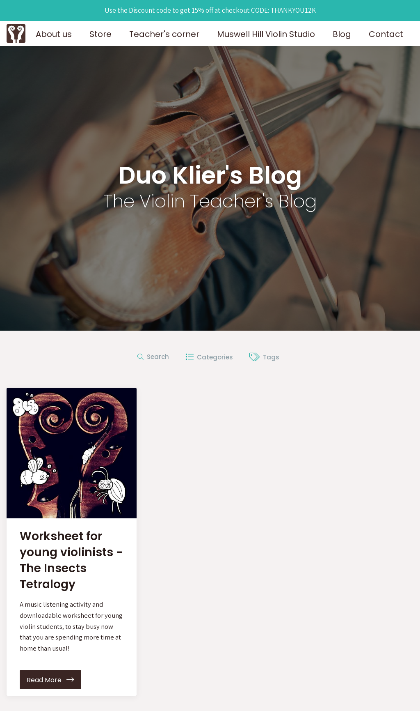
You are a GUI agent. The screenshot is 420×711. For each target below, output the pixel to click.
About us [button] (54, 34)
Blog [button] (342, 34)
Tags (264, 356)
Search (153, 356)
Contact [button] (386, 34)
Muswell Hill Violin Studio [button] (266, 34)
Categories (209, 356)
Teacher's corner (164, 34)
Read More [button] (50, 681)
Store (100, 34)
